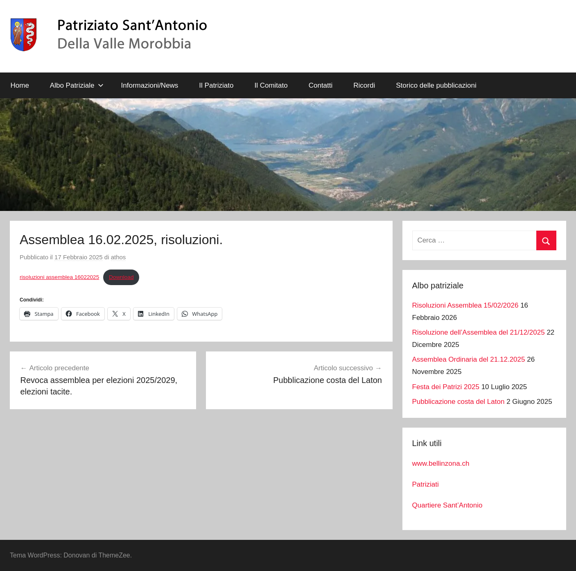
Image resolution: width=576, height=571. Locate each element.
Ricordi (364, 85)
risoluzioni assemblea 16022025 (59, 277)
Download (121, 277)
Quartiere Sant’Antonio (447, 505)
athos (118, 257)
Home (20, 85)
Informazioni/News (149, 85)
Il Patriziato (216, 85)
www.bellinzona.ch (441, 463)
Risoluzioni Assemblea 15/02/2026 (465, 305)
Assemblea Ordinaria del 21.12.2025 (468, 359)
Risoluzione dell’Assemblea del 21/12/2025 (478, 332)
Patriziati (425, 484)
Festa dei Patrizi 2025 (445, 387)
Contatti (321, 85)
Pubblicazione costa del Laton (458, 402)
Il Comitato (270, 85)
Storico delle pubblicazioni (436, 85)
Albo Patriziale (77, 85)
